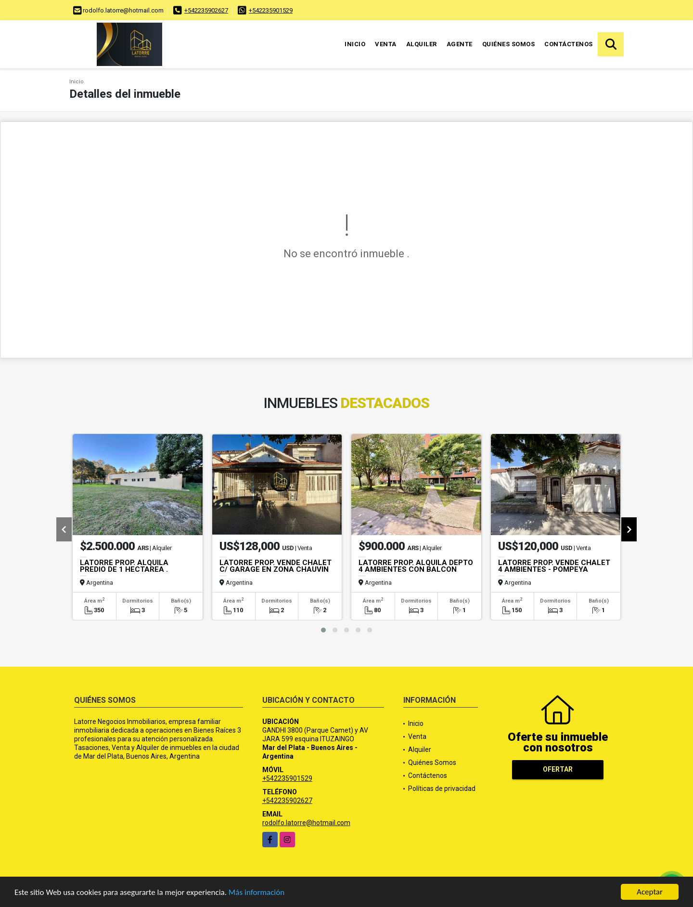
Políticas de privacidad (441, 788)
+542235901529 (271, 10)
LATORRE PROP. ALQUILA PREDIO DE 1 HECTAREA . (124, 566)
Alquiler (421, 44)
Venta (386, 44)
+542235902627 (206, 10)
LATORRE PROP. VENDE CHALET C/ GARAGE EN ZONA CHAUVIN (275, 566)
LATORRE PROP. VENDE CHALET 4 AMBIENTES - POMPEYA (554, 566)
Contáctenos (568, 44)
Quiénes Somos (508, 44)
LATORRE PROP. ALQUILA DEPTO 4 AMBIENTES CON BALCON (416, 566)
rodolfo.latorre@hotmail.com (306, 823)
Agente (460, 44)
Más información (256, 893)
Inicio (355, 44)
